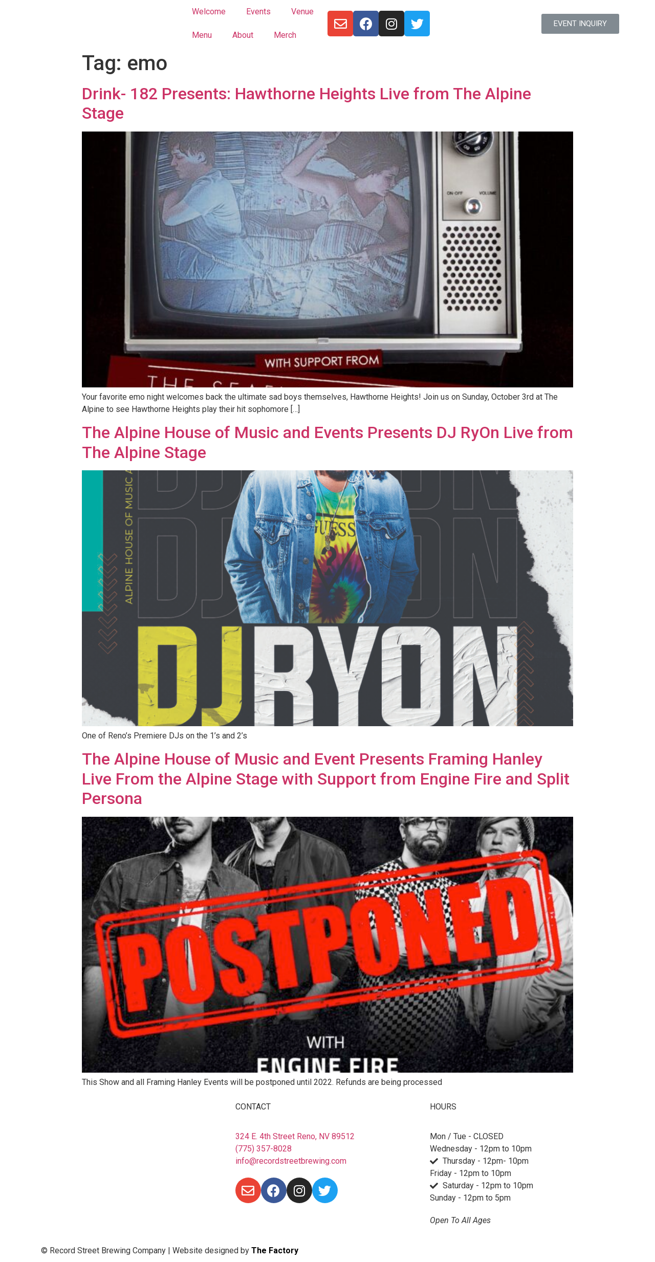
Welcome (209, 11)
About (242, 35)
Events (258, 11)
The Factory (274, 1250)
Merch (285, 35)
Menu (202, 35)
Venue (302, 11)
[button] (580, 24)
